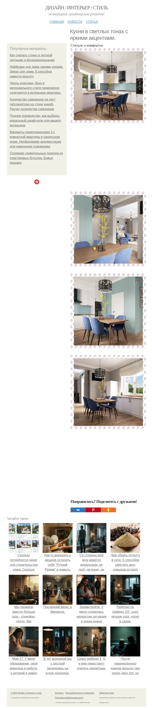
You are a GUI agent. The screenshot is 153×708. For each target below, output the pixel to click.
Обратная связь (106, 693)
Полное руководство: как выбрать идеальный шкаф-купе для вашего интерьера (35, 120)
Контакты (59, 693)
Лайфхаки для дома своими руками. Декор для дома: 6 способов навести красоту (36, 71)
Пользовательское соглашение (79, 693)
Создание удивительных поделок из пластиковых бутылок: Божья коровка (36, 158)
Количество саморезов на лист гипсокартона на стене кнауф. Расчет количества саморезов (32, 104)
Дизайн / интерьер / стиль (76, 8)
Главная (56, 21)
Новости (75, 21)
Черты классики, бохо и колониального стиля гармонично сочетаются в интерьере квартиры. (35, 87)
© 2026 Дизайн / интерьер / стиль (26, 693)
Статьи (92, 21)
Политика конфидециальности (69, 698)
